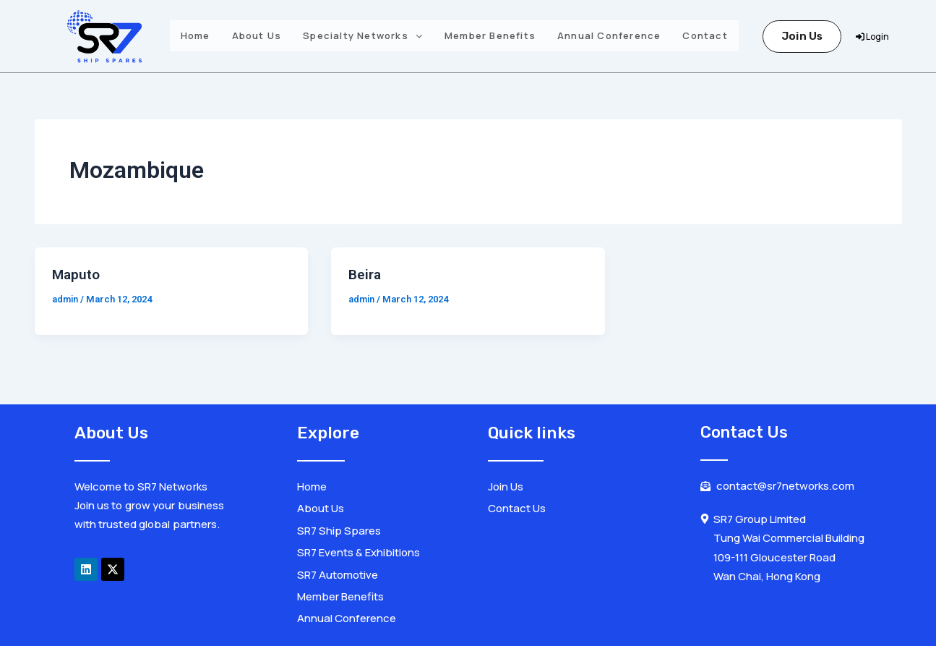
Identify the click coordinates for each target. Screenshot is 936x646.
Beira (365, 274)
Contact (704, 35)
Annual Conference (609, 35)
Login (872, 37)
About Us (257, 35)
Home (195, 35)
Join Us (802, 36)
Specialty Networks (363, 35)
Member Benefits (490, 35)
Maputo (77, 274)
